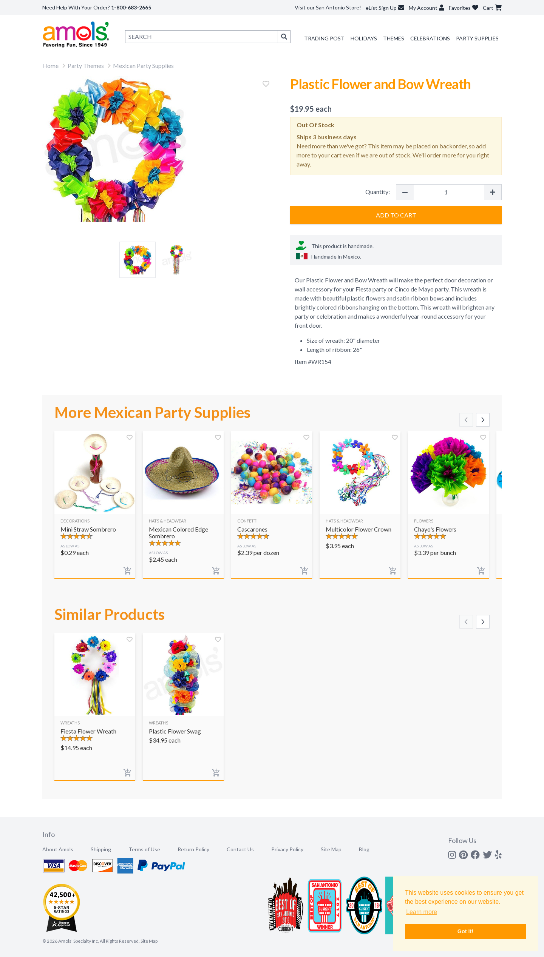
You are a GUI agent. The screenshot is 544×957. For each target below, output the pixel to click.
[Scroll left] (466, 420)
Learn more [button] (421, 912)
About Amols (57, 849)
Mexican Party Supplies (143, 65)
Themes (393, 38)
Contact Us (240, 849)
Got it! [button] (465, 931)
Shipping (101, 849)
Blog (364, 849)
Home (50, 65)
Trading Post (324, 38)
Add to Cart (396, 215)
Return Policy (193, 849)
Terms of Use (144, 849)
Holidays (364, 38)
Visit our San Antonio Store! (328, 7)
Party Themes (86, 65)
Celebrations (430, 38)
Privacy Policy (287, 849)
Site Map (331, 849)
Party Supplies (477, 38)
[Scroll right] (483, 420)
